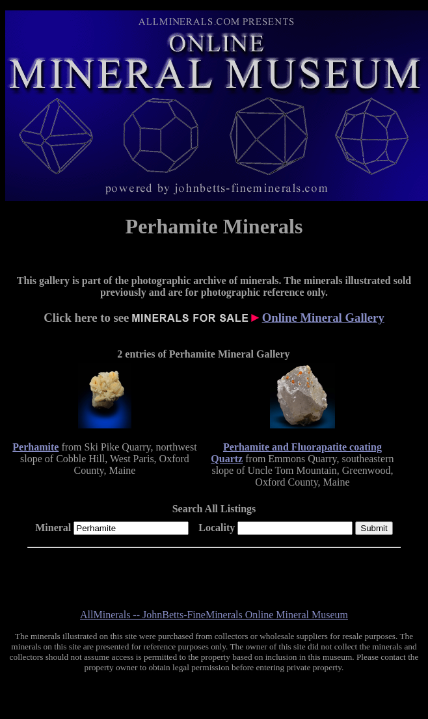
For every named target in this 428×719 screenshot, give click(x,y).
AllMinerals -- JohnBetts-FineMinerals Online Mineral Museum (214, 614)
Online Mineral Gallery (323, 317)
